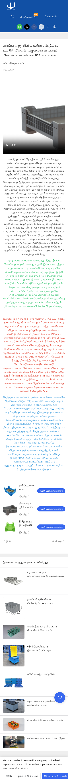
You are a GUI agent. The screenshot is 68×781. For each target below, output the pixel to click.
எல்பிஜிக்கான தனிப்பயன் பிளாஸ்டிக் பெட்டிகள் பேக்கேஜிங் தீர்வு (42, 628)
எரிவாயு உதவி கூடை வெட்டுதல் (46, 738)
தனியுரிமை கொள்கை (15, 768)
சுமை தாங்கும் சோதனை (41, 673)
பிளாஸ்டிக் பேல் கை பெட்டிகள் (45, 720)
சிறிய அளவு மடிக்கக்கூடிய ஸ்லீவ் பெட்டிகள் (42, 703)
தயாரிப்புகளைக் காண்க (51, 491)
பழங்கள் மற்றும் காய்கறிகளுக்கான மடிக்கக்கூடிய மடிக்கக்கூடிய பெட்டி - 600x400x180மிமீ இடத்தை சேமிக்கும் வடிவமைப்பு (45, 574)
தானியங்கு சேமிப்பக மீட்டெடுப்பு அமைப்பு (40, 601)
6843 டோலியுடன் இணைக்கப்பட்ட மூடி (39, 648)
